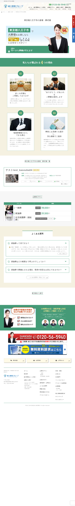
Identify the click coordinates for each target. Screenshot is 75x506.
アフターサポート (44, 9)
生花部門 (57, 377)
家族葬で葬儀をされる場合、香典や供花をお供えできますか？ (36, 270)
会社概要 (58, 388)
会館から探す (10, 11)
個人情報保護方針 (60, 393)
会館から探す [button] (60, 7)
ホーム (30, 7)
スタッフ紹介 (59, 390)
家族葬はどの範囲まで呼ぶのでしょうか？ (28, 261)
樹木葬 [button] (69, 9)
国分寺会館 (26, 385)
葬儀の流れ (68, 7)
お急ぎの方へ (43, 379)
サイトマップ (59, 396)
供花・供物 (57, 9)
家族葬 (41, 374)
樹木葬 (26, 374)
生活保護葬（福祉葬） (45, 376)
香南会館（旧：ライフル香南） (31, 383)
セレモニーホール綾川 (29, 382)
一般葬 (41, 373)
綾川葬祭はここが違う (30, 377)
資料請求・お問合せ (45, 382)
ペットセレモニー (60, 380)
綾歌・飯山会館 (27, 387)
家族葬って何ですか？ (20, 243)
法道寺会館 (26, 388)
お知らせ (51, 9)
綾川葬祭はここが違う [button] (40, 7)
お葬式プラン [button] (51, 7)
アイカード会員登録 (60, 383)
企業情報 (64, 9)
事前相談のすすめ (34, 9)
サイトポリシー (59, 399)
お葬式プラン (43, 370)
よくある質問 (43, 385)
